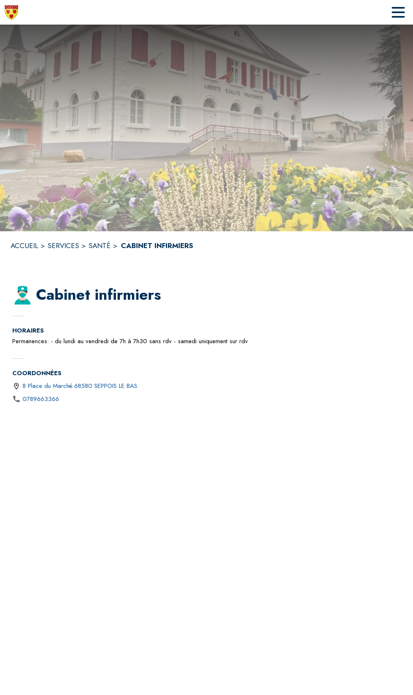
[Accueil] (11, 12)
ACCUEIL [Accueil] (24, 246)
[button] (22, 295)
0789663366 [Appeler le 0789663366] (41, 398)
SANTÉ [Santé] (99, 246)
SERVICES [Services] (63, 246)
